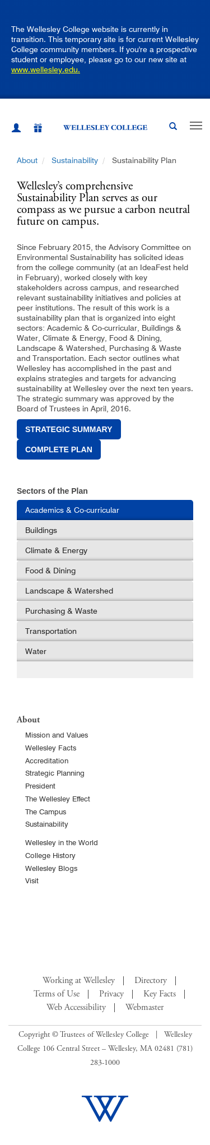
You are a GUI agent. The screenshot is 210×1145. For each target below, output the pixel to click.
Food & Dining (50, 570)
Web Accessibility (76, 1007)
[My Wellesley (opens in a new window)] (16, 129)
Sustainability (75, 160)
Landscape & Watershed (69, 590)
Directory (150, 980)
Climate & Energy (56, 550)
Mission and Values (56, 734)
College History (50, 855)
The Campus (45, 811)
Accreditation (46, 760)
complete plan (58, 449)
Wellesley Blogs (51, 868)
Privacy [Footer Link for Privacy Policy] (111, 994)
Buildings (41, 530)
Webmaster (144, 1007)
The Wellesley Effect (57, 798)
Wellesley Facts (50, 747)
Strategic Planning (55, 772)
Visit (32, 880)
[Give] (32, 130)
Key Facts (159, 994)
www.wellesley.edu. (45, 69)
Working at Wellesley (79, 980)
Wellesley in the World (61, 842)
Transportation (51, 631)
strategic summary (69, 429)
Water (35, 651)
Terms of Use (57, 994)
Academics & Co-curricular (72, 510)
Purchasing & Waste (61, 610)
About (27, 160)
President (40, 785)
